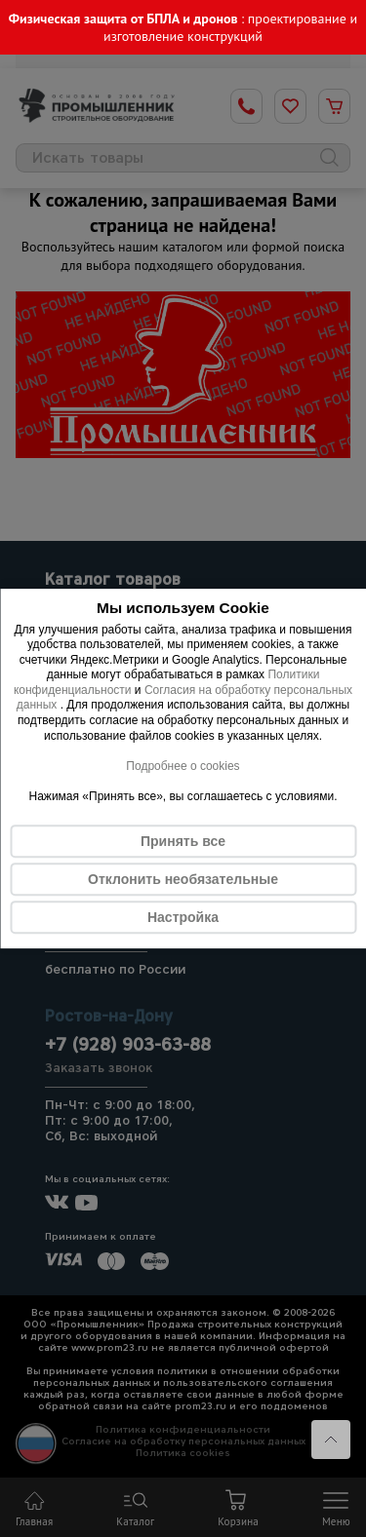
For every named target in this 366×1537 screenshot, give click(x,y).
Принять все (183, 841)
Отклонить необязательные (183, 879)
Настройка (183, 917)
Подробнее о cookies (182, 766)
